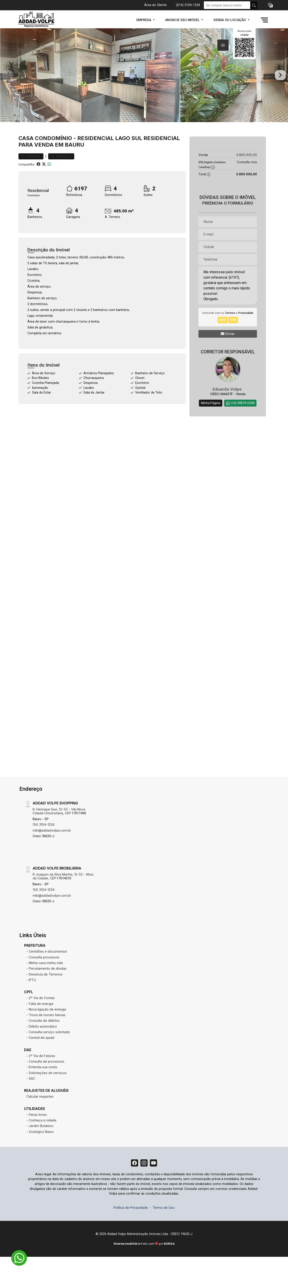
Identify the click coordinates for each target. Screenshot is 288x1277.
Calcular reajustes (40, 1115)
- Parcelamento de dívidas (46, 987)
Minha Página (210, 421)
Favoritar (31, 174)
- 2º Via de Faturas (40, 1074)
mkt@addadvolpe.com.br (52, 848)
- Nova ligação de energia (46, 1027)
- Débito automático (41, 1044)
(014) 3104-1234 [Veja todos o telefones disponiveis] (188, 5)
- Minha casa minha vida (44, 981)
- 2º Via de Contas (40, 1016)
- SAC (30, 1097)
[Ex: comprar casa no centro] (227, 5)
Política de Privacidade (130, 1227)
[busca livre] (253, 5)
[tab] (223, 45)
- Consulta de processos (45, 1079)
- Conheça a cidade (41, 1138)
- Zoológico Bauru (40, 1150)
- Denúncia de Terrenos (44, 992)
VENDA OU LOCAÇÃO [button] (230, 20)
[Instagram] (144, 1182)
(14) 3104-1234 (43, 843)
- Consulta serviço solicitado (48, 1050)
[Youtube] (155, 1182)
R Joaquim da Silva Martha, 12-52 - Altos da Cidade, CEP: (63, 894)
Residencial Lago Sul (109, 156)
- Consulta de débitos (43, 1039)
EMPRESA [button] (144, 20)
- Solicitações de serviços (46, 1091)
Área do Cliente (155, 5)
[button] (270, 5)
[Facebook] (132, 1182)
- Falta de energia (39, 1022)
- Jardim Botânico (39, 1144)
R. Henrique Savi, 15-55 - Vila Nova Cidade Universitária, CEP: (59, 829)
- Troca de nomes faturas (45, 1033)
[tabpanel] (144, 84)
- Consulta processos (42, 975)
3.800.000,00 (246, 173)
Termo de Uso (164, 1227)
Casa (26, 156)
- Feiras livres (36, 1133)
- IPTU (31, 998)
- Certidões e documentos (46, 970)
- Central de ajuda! (40, 1056)
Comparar (61, 174)
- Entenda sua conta (41, 1085)
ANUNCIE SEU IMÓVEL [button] (182, 20)
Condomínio (53, 156)
